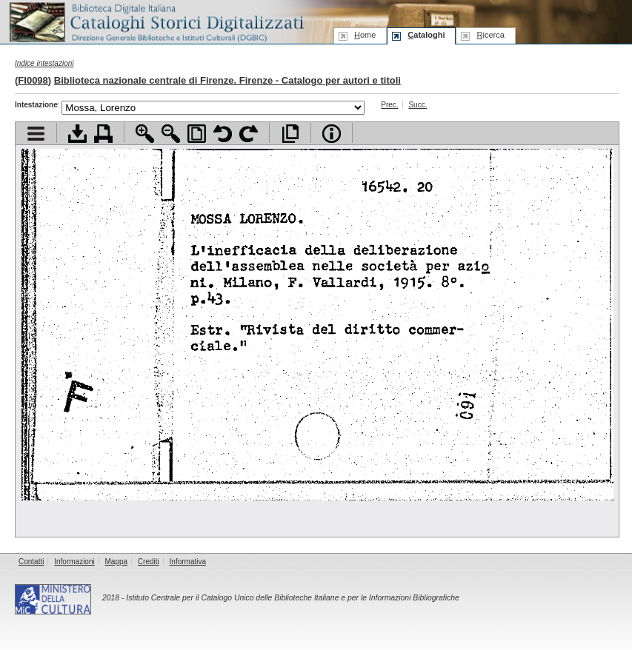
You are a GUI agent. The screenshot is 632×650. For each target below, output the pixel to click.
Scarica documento (77, 133)
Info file (331, 133)
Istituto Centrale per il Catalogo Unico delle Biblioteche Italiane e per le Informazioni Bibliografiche (292, 598)
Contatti (31, 561)
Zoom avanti (145, 133)
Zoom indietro (171, 133)
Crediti (148, 561)
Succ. (417, 105)
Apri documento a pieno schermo (290, 133)
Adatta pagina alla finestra (196, 133)
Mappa (116, 561)
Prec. (389, 105)
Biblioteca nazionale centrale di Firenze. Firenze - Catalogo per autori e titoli (227, 80)
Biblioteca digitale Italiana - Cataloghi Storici (155, 21)
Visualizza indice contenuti (36, 133)
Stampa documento (103, 133)
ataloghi (426, 34)
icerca (490, 34)
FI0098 (32, 80)
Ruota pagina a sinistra (222, 133)
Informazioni (74, 561)
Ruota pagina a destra (248, 133)
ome (365, 34)
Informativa (188, 561)
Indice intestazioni (44, 63)
